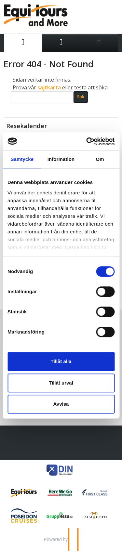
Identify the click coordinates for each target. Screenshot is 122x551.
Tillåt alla (61, 361)
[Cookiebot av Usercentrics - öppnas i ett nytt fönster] (87, 141)
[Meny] (99, 43)
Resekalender (26, 126)
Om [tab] (100, 159)
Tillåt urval (61, 383)
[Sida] (23, 43)
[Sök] (42, 97)
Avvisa (61, 404)
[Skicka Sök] (81, 97)
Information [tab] (61, 159)
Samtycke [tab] (22, 159)
